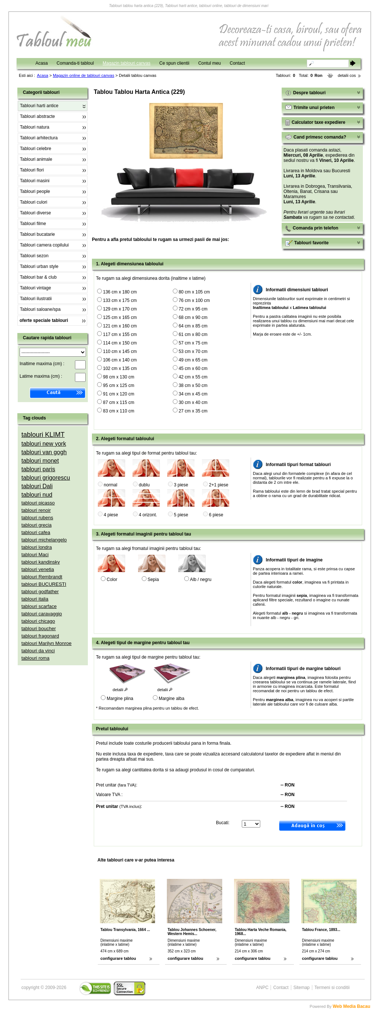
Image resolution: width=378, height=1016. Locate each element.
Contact (237, 63)
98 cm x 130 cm (118, 377)
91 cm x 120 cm (118, 394)
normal (110, 484)
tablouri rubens (37, 517)
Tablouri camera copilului (44, 245)
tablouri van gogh (44, 452)
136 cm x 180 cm (120, 292)
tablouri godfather (40, 591)
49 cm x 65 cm (193, 360)
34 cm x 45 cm (193, 394)
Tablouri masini (34, 180)
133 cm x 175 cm (120, 300)
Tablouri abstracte (37, 116)
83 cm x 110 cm (118, 411)
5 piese (181, 514)
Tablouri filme (33, 223)
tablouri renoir (36, 510)
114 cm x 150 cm (120, 343)
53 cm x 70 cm (193, 351)
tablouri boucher (38, 628)
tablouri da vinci (38, 650)
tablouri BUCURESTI (43, 584)
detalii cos (347, 75)
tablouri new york (43, 444)
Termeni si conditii (332, 987)
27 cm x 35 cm (193, 411)
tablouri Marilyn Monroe (46, 643)
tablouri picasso (38, 503)
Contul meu (209, 63)
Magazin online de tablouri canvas (83, 75)
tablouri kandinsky (40, 562)
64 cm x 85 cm (193, 326)
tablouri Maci (35, 554)
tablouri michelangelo (44, 540)
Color (112, 579)
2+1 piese (218, 484)
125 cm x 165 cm (120, 317)
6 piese (216, 514)
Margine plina (120, 698)
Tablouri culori (33, 202)
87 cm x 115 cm (118, 402)
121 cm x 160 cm (120, 326)
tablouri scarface (38, 606)
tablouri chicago (38, 621)
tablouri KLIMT (43, 434)
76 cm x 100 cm (194, 300)
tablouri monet (40, 461)
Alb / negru (201, 579)
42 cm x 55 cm (193, 377)
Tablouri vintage (35, 287)
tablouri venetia (37, 569)
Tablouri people (35, 191)
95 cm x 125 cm (118, 385)
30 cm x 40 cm (193, 402)
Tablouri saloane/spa (40, 309)
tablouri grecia (36, 525)
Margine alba (171, 698)
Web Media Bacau (351, 1006)
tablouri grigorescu (45, 478)
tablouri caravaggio (41, 613)
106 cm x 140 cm (120, 360)
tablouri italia (34, 599)
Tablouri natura (34, 127)
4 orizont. (148, 514)
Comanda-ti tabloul (75, 63)
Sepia (153, 579)
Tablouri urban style (39, 266)
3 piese (181, 484)
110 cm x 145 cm (120, 351)
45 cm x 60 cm (193, 368)
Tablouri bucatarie (37, 234)
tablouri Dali (36, 486)
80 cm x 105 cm (194, 292)
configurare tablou (118, 958)
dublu (144, 484)
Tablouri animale (36, 159)
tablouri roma (35, 658)
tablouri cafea (35, 532)
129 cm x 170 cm (120, 309)
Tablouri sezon (34, 255)
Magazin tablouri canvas (126, 63)
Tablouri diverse (35, 212)
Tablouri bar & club (38, 277)
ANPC (262, 987)
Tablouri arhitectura (39, 137)
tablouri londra (36, 547)
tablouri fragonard (40, 636)
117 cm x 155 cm (120, 334)
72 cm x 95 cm (193, 309)
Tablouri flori (32, 170)
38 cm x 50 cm (193, 385)
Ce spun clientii (174, 63)
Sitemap (301, 987)
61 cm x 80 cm (193, 334)
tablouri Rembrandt (41, 577)
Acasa (41, 63)
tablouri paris (38, 469)
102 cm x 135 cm (120, 368)
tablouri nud (36, 495)
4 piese (111, 514)
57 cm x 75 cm (193, 343)
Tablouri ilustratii (36, 298)
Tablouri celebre (35, 148)
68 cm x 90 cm (193, 317)
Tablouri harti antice (39, 105)
